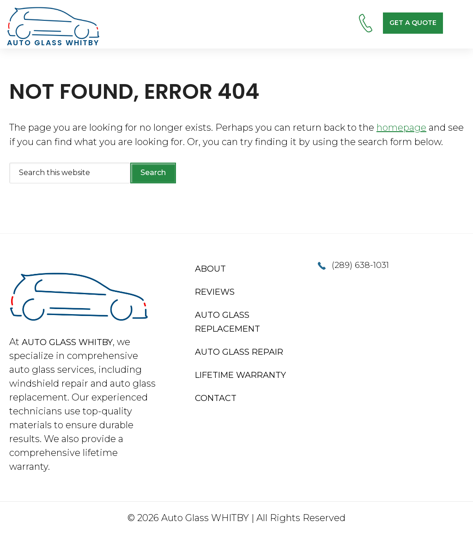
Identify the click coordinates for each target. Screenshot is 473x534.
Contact (215, 398)
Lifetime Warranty (240, 375)
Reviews (215, 292)
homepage (401, 127)
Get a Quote (413, 22)
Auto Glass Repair (239, 352)
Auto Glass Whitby (67, 342)
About (210, 269)
